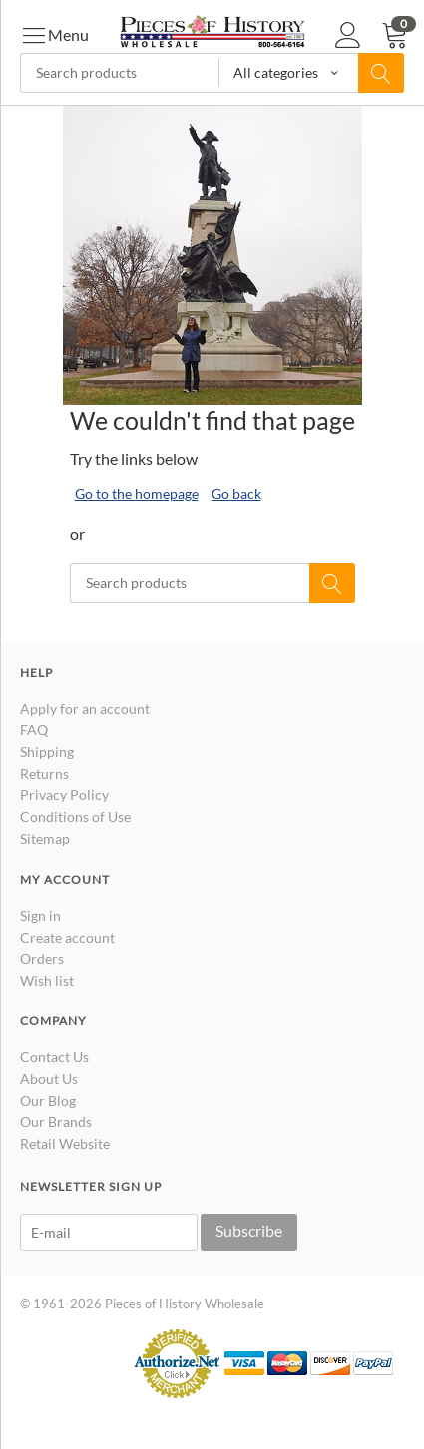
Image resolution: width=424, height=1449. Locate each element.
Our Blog (48, 1100)
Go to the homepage (137, 493)
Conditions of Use (75, 816)
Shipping (47, 751)
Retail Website (65, 1143)
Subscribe (248, 1230)
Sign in (40, 915)
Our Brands (56, 1121)
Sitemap (45, 838)
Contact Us (54, 1056)
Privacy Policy (64, 794)
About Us (49, 1078)
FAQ (34, 730)
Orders (42, 958)
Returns (44, 773)
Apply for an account (85, 708)
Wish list (47, 980)
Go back (236, 493)
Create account (67, 937)
